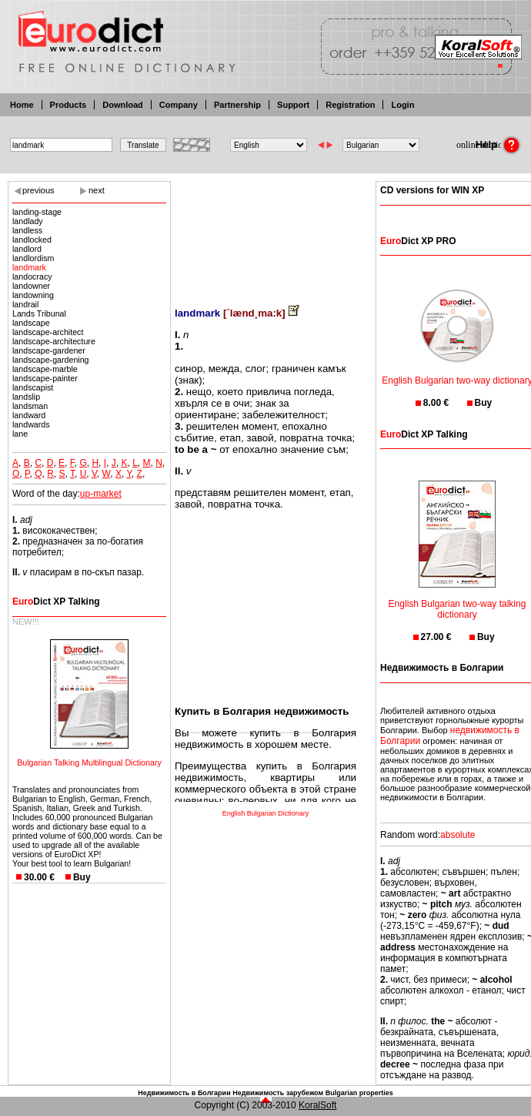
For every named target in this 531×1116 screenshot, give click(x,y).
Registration (350, 104)
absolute (457, 834)
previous (38, 190)
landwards (31, 424)
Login (402, 104)
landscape (31, 322)
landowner (31, 285)
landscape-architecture (53, 341)
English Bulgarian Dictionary (265, 813)
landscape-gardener (48, 350)
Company (178, 104)
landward (28, 415)
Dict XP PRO (418, 241)
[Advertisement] (265, 233)
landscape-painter (45, 378)
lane (20, 433)
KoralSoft (317, 1105)
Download (122, 104)
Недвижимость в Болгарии (184, 1093)
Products (68, 104)
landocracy (32, 276)
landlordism (33, 258)
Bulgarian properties (359, 1093)
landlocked (32, 239)
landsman (30, 406)
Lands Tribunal (39, 313)
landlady (27, 221)
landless (27, 230)
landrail (25, 304)
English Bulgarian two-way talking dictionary (457, 599)
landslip (26, 396)
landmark (29, 267)
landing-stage (37, 211)
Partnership (237, 104)
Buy (82, 877)
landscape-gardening (50, 359)
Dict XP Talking (56, 601)
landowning (33, 295)
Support (293, 104)
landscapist (32, 387)
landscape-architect (47, 332)
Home (22, 104)
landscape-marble (45, 369)
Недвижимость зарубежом (277, 1093)
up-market (101, 493)
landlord (27, 248)
